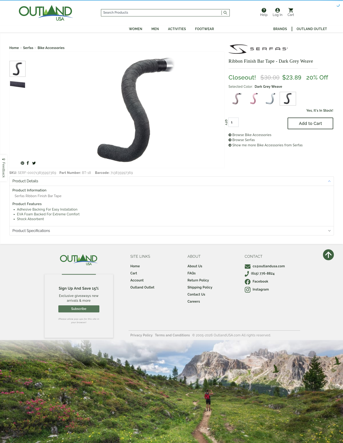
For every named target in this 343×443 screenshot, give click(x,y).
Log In (277, 12)
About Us (195, 266)
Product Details (25, 181)
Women (135, 29)
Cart (291, 12)
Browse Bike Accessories (250, 135)
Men (155, 29)
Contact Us (196, 294)
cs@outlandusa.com (265, 266)
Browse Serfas (242, 140)
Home (14, 48)
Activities (177, 29)
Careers (194, 301)
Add (310, 123)
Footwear (204, 29)
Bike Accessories (51, 48)
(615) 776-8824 (260, 273)
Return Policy (198, 280)
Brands (280, 29)
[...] (161, 13)
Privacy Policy (141, 335)
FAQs (192, 273)
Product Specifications (31, 231)
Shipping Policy (200, 287)
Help (264, 12)
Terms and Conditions (172, 335)
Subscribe (78, 309)
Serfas (28, 48)
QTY (226, 122)
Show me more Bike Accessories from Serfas (266, 145)
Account (137, 280)
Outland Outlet (312, 29)
